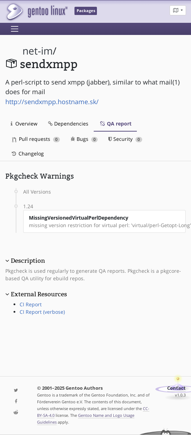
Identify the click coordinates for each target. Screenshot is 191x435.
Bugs (84, 138)
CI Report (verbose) (42, 311)
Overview (24, 123)
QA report (115, 123)
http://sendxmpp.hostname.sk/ (52, 101)
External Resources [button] (39, 294)
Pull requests (36, 138)
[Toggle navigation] (15, 29)
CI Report (31, 304)
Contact (176, 388)
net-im (37, 50)
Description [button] (28, 260)
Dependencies (68, 123)
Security (125, 138)
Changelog (27, 153)
